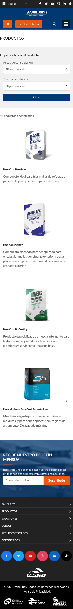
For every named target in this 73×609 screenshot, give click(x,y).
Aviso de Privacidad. (37, 591)
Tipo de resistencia (15, 79)
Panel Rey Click (29, 24)
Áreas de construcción (18, 62)
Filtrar (36, 97)
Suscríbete (56, 480)
